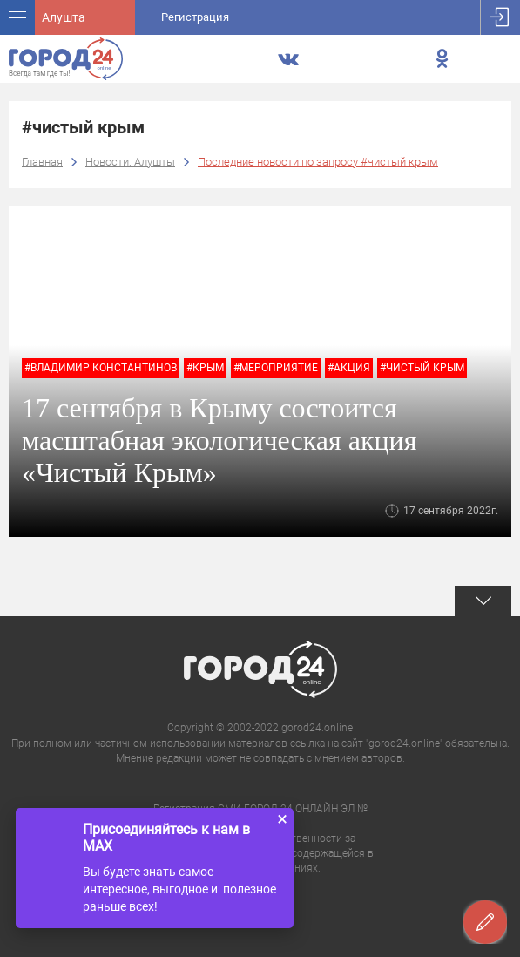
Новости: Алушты (130, 161)
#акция (349, 368)
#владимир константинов (100, 368)
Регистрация (195, 17)
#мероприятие (275, 368)
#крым (205, 368)
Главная (42, 161)
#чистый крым (422, 368)
